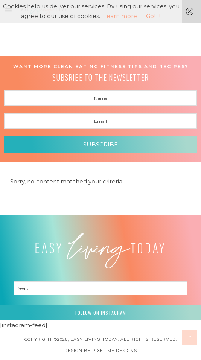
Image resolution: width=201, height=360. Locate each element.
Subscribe (100, 144)
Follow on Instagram (100, 313)
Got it (153, 16)
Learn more (120, 16)
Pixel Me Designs (114, 350)
